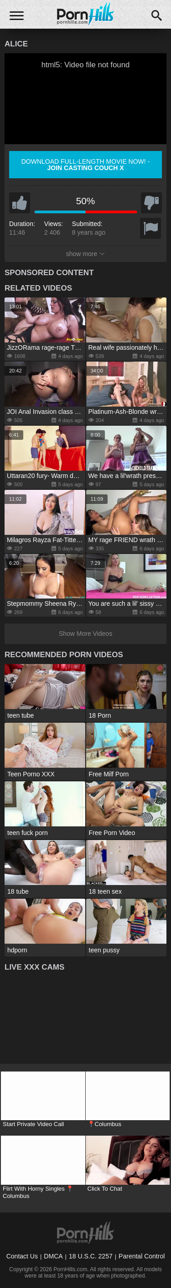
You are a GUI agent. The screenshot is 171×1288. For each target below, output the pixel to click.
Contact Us (22, 1256)
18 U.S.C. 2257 (91, 1256)
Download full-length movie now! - (85, 164)
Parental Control (142, 1256)
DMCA (53, 1256)
